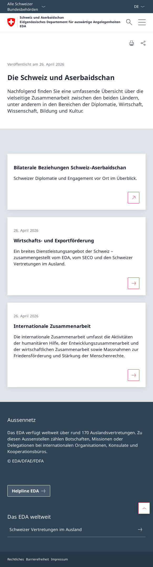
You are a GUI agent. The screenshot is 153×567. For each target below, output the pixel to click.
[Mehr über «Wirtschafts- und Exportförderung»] (133, 283)
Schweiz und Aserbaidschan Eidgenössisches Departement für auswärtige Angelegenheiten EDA (70, 21)
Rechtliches (15, 559)
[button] (144, 508)
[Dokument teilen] (143, 43)
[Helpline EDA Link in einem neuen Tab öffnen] (28, 491)
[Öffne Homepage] (66, 22)
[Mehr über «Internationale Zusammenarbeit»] (133, 375)
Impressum (59, 559)
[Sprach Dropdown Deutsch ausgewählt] (139, 6)
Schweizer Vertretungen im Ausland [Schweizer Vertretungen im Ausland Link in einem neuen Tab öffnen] (76, 529)
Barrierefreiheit (37, 559)
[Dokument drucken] (131, 43)
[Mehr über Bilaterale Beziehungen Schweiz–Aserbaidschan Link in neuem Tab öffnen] (133, 197)
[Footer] (76, 559)
